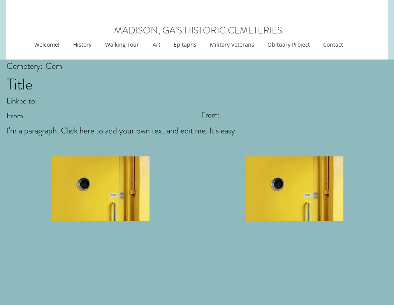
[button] (155, 45)
